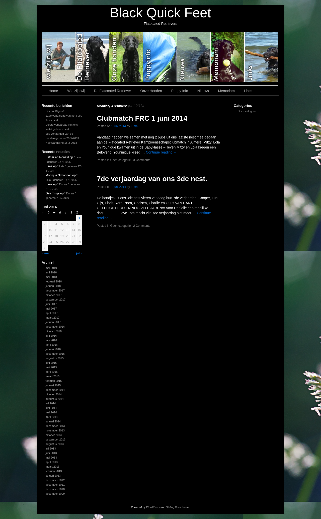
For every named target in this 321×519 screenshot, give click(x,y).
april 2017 (52, 313)
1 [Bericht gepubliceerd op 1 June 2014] (79, 218)
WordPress (153, 507)
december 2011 (55, 484)
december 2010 (55, 489)
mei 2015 (51, 367)
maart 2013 (53, 466)
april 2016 (52, 344)
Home (53, 91)
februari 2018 (54, 281)
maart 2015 (53, 376)
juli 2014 (51, 403)
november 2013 (55, 430)
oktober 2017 (54, 294)
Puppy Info (160, 57)
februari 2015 (54, 380)
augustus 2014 (55, 398)
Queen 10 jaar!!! (55, 111)
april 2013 (52, 462)
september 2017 (56, 299)
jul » (79, 253)
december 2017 (55, 290)
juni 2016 (51, 335)
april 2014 (52, 416)
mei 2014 (51, 412)
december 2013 (55, 425)
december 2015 (55, 353)
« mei (46, 253)
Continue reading (161, 152)
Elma (134, 126)
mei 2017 (51, 308)
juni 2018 (51, 272)
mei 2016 (51, 340)
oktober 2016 (54, 331)
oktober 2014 (54, 394)
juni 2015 (51, 362)
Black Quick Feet (160, 12)
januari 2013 (53, 475)
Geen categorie (247, 111)
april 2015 (52, 371)
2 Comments (141, 226)
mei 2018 (51, 276)
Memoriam (228, 57)
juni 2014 (51, 407)
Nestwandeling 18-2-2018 (61, 142)
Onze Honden (126, 57)
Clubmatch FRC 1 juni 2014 (142, 118)
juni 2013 (51, 453)
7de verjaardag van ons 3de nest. (152, 179)
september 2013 (56, 439)
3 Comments (141, 160)
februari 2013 (54, 471)
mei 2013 (51, 457)
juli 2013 (51, 448)
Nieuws (194, 57)
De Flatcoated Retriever (92, 57)
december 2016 (55, 326)
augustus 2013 (55, 444)
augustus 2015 (55, 358)
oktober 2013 (54, 434)
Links (261, 57)
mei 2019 (51, 267)
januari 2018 (53, 285)
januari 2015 (53, 385)
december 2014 (55, 389)
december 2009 (55, 493)
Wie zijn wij (58, 57)
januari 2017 (53, 322)
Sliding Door (173, 507)
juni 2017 (51, 304)
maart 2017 (53, 317)
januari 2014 (53, 421)
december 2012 (55, 480)
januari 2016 (53, 349)
